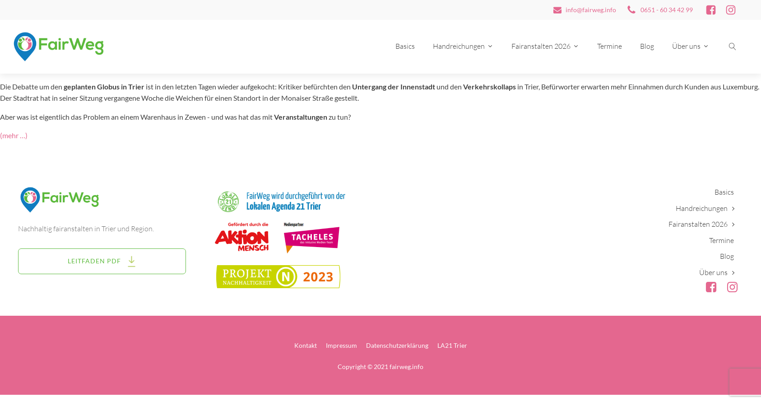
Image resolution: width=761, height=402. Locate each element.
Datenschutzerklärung (397, 345)
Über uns (690, 46)
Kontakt (305, 345)
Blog (647, 46)
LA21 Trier (452, 345)
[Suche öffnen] (732, 46)
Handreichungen (463, 46)
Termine (609, 46)
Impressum (341, 345)
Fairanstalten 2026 (545, 46)
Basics (405, 46)
